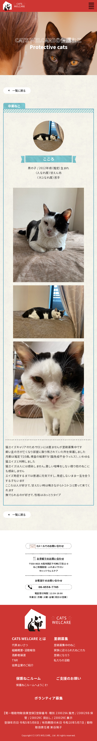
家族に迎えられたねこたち (69, 650)
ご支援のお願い (68, 678)
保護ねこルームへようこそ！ (32, 685)
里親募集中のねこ (64, 645)
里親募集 (61, 638)
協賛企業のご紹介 (22, 665)
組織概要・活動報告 (23, 650)
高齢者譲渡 (19, 655)
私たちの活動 (62, 660)
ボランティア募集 (48, 698)
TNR (15, 660)
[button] (91, 6)
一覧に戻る (17, 90)
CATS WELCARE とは (29, 638)
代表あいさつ (20, 645)
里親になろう (61, 655)
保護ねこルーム (28, 678)
